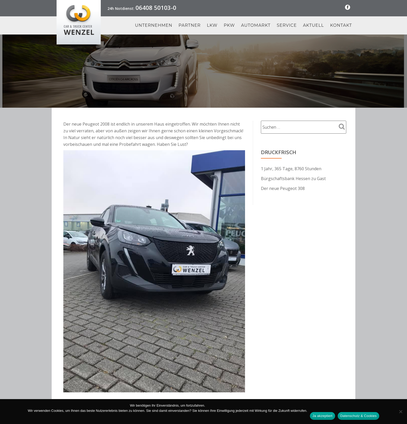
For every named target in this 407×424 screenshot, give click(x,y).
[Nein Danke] (400, 411)
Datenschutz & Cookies (358, 416)
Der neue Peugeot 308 (283, 188)
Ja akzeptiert (323, 416)
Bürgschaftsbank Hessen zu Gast (293, 178)
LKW (212, 25)
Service (287, 25)
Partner (190, 25)
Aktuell (313, 25)
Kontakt (341, 25)
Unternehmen (153, 25)
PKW (229, 25)
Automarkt (256, 25)
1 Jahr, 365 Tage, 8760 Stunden (291, 169)
